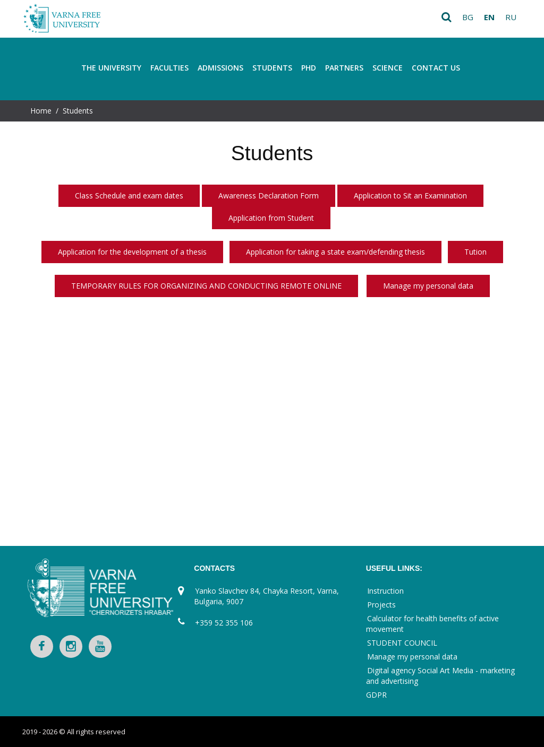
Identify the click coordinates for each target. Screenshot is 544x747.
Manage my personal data (428, 286)
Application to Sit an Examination (410, 195)
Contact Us (436, 68)
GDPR (376, 695)
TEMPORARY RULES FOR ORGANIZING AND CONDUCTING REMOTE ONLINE (206, 286)
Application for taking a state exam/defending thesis (335, 252)
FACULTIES (169, 68)
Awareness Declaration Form (268, 195)
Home (41, 111)
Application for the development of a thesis (132, 252)
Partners (344, 68)
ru (510, 17)
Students (272, 68)
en (489, 17)
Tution (475, 252)
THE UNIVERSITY (111, 68)
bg (467, 17)
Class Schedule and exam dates (129, 195)
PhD (308, 68)
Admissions (220, 68)
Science (387, 68)
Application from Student (271, 218)
